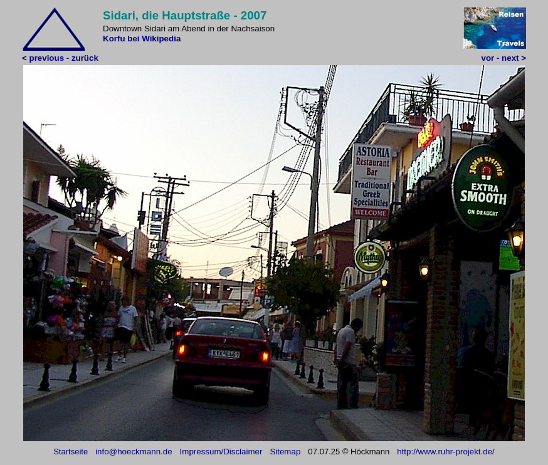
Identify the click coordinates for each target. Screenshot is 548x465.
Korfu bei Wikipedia (142, 38)
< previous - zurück (60, 58)
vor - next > (504, 58)
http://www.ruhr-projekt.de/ (446, 451)
